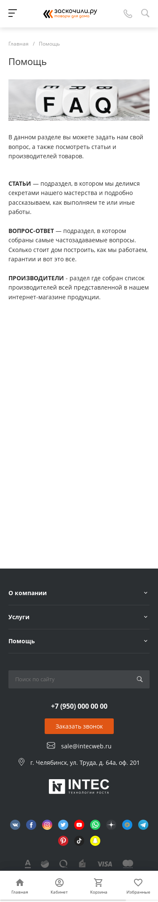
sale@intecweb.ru (86, 746)
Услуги (18, 617)
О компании (27, 593)
